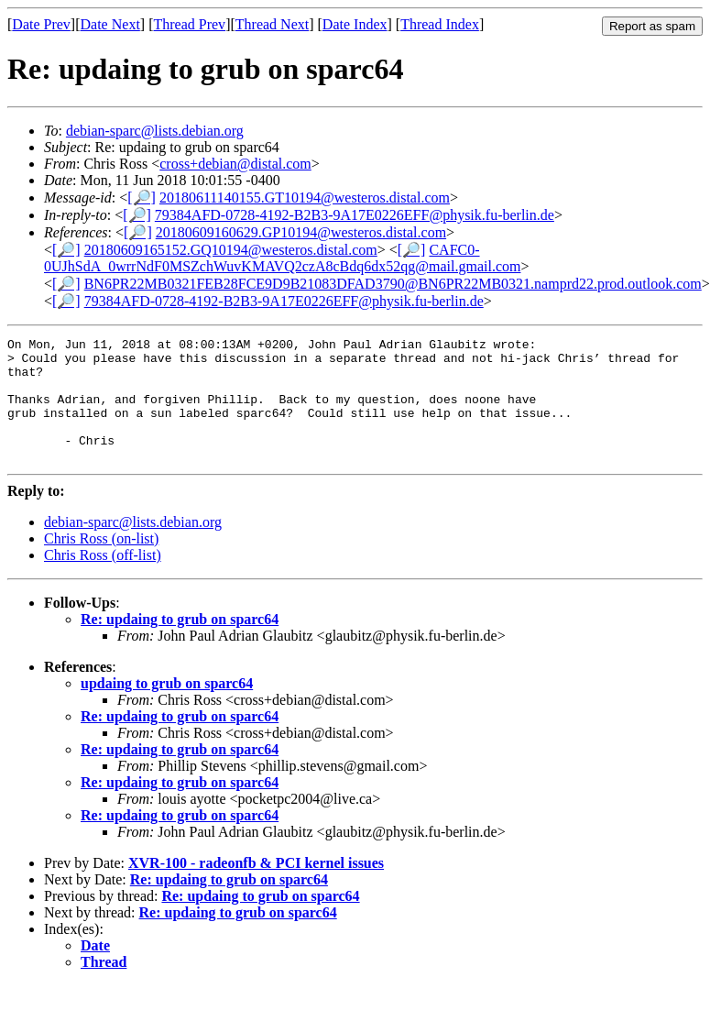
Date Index (355, 24)
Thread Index (439, 24)
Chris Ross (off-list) (102, 579)
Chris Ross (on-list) (101, 563)
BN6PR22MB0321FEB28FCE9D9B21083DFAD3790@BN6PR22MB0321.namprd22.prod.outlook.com (393, 283)
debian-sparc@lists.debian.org (155, 130)
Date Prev (41, 24)
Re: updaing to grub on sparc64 (180, 644)
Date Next (110, 24)
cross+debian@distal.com (235, 163)
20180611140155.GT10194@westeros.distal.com (304, 197)
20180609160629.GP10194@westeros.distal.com (301, 232)
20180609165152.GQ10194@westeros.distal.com (230, 250)
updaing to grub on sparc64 (167, 708)
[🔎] (141, 197)
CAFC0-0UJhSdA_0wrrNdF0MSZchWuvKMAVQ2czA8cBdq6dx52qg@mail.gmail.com (282, 258)
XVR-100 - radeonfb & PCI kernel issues (256, 887)
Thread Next (272, 24)
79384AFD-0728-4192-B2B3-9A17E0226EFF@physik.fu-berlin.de (354, 215)
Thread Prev (189, 24)
